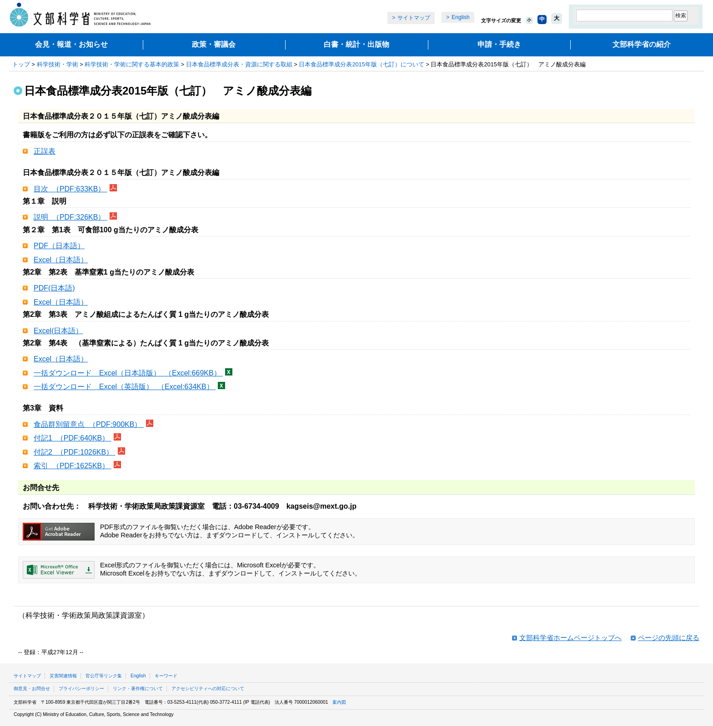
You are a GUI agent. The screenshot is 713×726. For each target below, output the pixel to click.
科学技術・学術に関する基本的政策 (132, 64)
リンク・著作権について (138, 688)
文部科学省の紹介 (642, 44)
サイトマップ (413, 18)
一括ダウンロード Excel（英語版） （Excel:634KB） (125, 387)
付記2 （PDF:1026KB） (74, 452)
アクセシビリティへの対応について (207, 688)
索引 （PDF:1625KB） (72, 466)
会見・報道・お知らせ (71, 44)
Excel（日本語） (61, 260)
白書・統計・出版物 (356, 44)
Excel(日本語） (58, 331)
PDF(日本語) (54, 288)
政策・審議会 (214, 44)
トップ (21, 64)
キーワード (166, 675)
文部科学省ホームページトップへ (570, 637)
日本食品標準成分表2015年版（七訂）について (361, 64)
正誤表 (44, 151)
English (460, 17)
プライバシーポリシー (81, 688)
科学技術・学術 (57, 64)
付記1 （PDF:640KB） (72, 438)
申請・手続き (499, 44)
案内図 (339, 702)
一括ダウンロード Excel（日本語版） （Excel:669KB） (128, 373)
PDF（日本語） (59, 246)
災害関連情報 (63, 675)
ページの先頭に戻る (668, 637)
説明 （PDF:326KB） (70, 217)
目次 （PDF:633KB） (70, 189)
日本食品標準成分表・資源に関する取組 (239, 64)
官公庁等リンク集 (103, 675)
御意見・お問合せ (32, 688)
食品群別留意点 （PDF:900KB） (89, 424)
